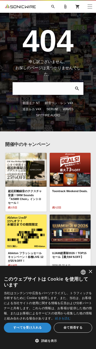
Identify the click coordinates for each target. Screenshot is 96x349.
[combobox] (83, 272)
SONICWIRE (20, 7)
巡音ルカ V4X (75, 97)
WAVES (41, 103)
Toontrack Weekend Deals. (70, 178)
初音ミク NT (19, 97)
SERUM (25, 103)
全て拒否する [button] (72, 327)
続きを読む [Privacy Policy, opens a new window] (63, 318)
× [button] (90, 272)
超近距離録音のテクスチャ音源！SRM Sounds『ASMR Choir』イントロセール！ (25, 184)
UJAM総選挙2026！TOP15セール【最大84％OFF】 (69, 242)
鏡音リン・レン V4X (47, 97)
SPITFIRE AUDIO (64, 103)
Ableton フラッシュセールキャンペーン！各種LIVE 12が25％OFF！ (26, 244)
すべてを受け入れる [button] (27, 327)
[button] (48, 340)
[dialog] (48, 307)
